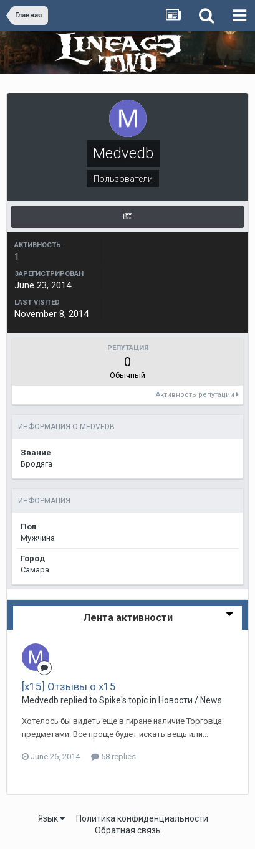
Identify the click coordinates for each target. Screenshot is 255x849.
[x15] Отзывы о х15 (69, 686)
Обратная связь (128, 830)
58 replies (113, 756)
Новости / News (190, 700)
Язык (51, 818)
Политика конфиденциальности (142, 818)
